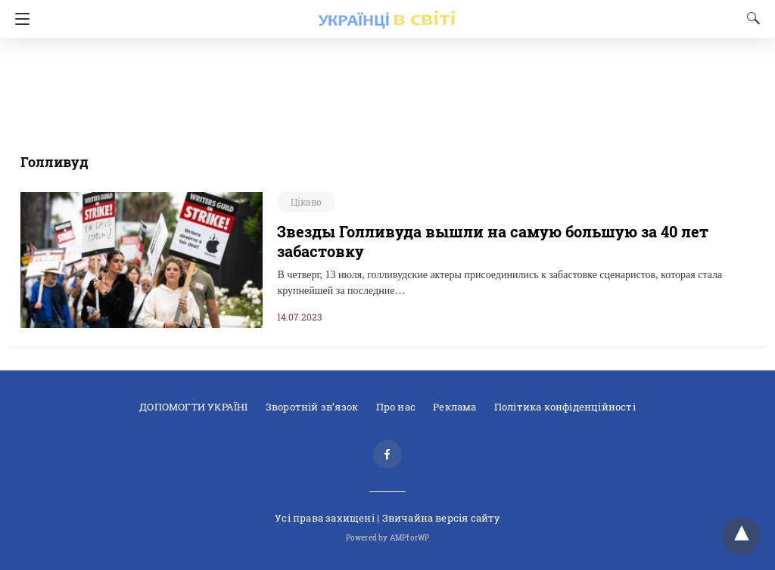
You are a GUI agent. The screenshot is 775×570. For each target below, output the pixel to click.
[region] (383, 87)
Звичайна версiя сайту (441, 518)
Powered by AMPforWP (388, 538)
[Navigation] (18, 19)
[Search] (750, 18)
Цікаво (306, 202)
